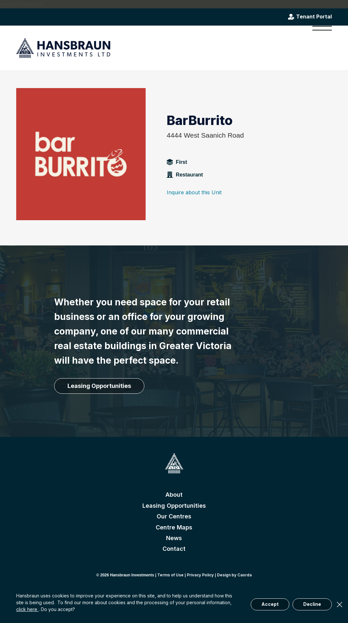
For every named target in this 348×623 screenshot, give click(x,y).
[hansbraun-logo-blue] (63, 48)
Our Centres (174, 516)
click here (27, 609)
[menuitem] (320, 48)
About (174, 494)
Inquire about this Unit (194, 192)
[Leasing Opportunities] (99, 386)
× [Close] (339, 604)
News (174, 538)
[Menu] (320, 48)
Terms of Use (170, 574)
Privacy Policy (200, 574)
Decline (312, 604)
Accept (270, 604)
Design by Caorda (234, 574)
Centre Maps (174, 527)
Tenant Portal (314, 17)
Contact (174, 548)
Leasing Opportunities (174, 505)
